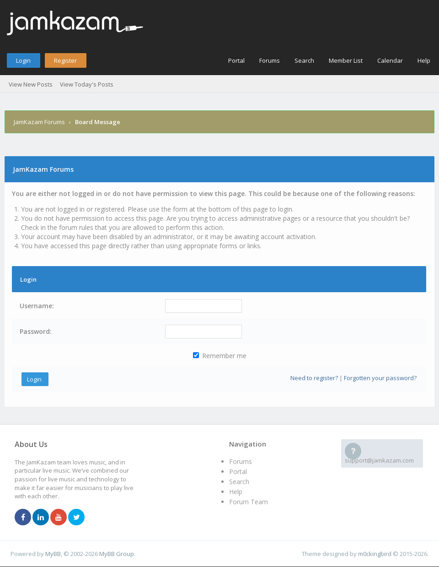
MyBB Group (116, 554)
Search (304, 60)
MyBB (53, 554)
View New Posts (31, 84)
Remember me (219, 355)
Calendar (390, 60)
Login (23, 60)
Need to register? (314, 378)
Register (65, 60)
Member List (346, 60)
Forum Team (248, 501)
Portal (236, 60)
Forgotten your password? (380, 378)
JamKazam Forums (39, 122)
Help (424, 60)
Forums (269, 60)
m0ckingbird (374, 554)
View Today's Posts (86, 84)
